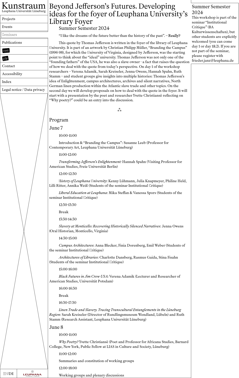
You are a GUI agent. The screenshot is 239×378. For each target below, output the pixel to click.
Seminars (9, 35)
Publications (12, 42)
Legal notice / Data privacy (23, 90)
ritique (155, 186)
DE (11, 374)
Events (7, 27)
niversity (57, 48)
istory (64, 181)
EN (5, 374)
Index (6, 82)
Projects (8, 19)
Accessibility (12, 74)
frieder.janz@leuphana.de (213, 60)
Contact (8, 66)
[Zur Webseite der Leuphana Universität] (32, 373)
